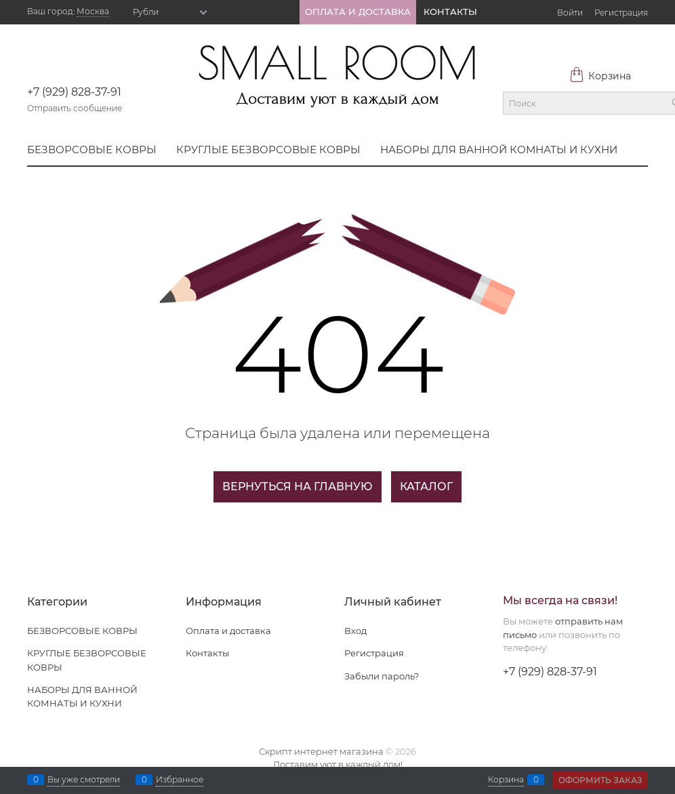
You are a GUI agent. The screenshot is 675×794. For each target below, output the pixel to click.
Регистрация (621, 12)
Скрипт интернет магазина (321, 751)
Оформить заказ (600, 780)
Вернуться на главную (297, 486)
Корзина (600, 76)
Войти (570, 12)
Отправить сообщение (74, 108)
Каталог (426, 486)
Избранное (179, 779)
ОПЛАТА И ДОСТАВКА (358, 11)
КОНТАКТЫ (450, 11)
